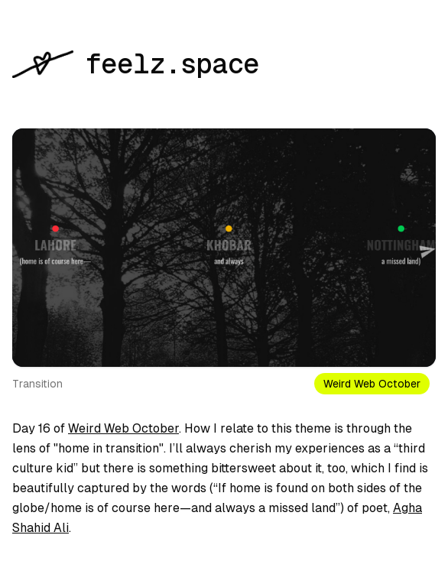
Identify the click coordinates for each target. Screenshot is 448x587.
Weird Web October (123, 428)
